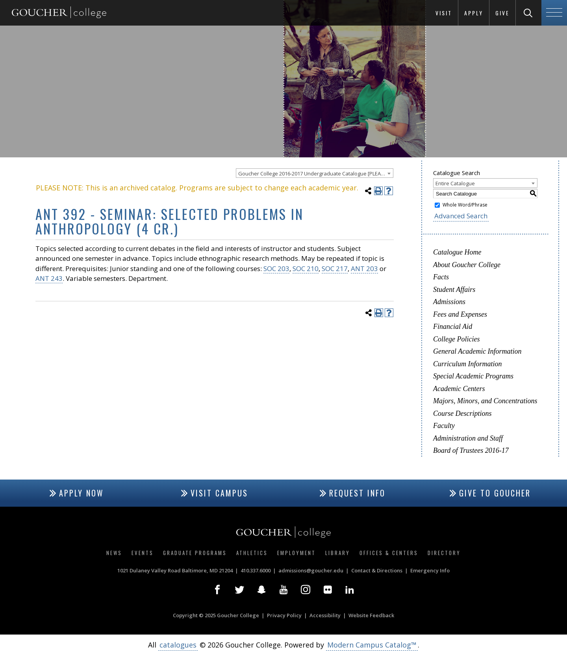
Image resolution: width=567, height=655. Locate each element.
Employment (296, 553)
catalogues (177, 644)
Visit (443, 13)
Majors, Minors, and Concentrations (485, 401)
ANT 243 (49, 278)
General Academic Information (477, 351)
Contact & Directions (376, 570)
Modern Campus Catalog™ (372, 644)
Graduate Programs (195, 553)
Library (337, 553)
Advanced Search (460, 215)
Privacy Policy (284, 615)
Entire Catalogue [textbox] (455, 183)
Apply (473, 13)
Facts (441, 277)
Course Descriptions (462, 413)
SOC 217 (335, 268)
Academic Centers (459, 389)
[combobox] (314, 173)
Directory (444, 553)
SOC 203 (276, 268)
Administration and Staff (468, 438)
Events (143, 553)
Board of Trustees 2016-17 (471, 450)
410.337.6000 (256, 570)
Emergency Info (430, 570)
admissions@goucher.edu (310, 570)
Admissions (449, 302)
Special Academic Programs (473, 376)
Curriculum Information (467, 364)
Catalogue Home (457, 252)
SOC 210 (306, 268)
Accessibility (325, 615)
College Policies (456, 339)
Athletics (252, 553)
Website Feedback (371, 615)
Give (502, 13)
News (114, 553)
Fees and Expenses (460, 314)
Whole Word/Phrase (465, 204)
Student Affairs (454, 289)
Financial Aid (452, 326)
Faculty (444, 426)
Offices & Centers (388, 553)
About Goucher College (466, 265)
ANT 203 (364, 268)
